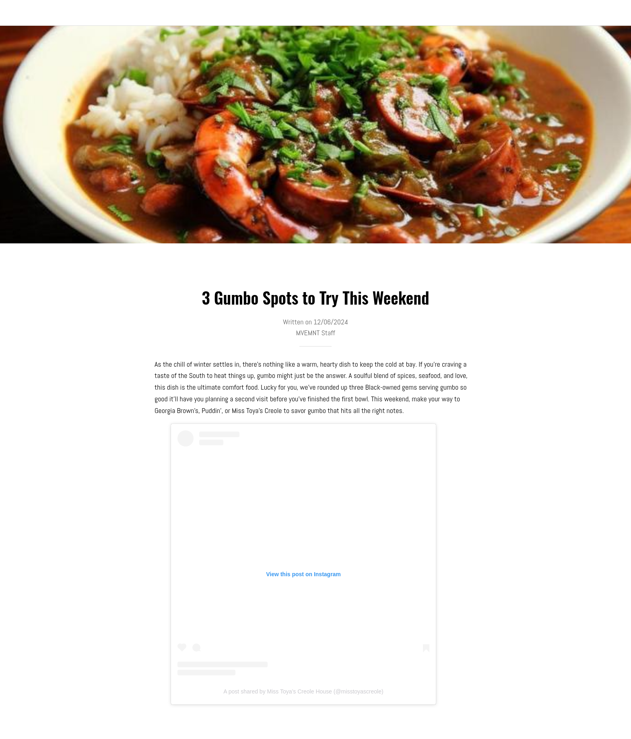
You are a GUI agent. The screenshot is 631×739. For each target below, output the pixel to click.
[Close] (16, 13)
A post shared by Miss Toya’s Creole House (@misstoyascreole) (303, 691)
